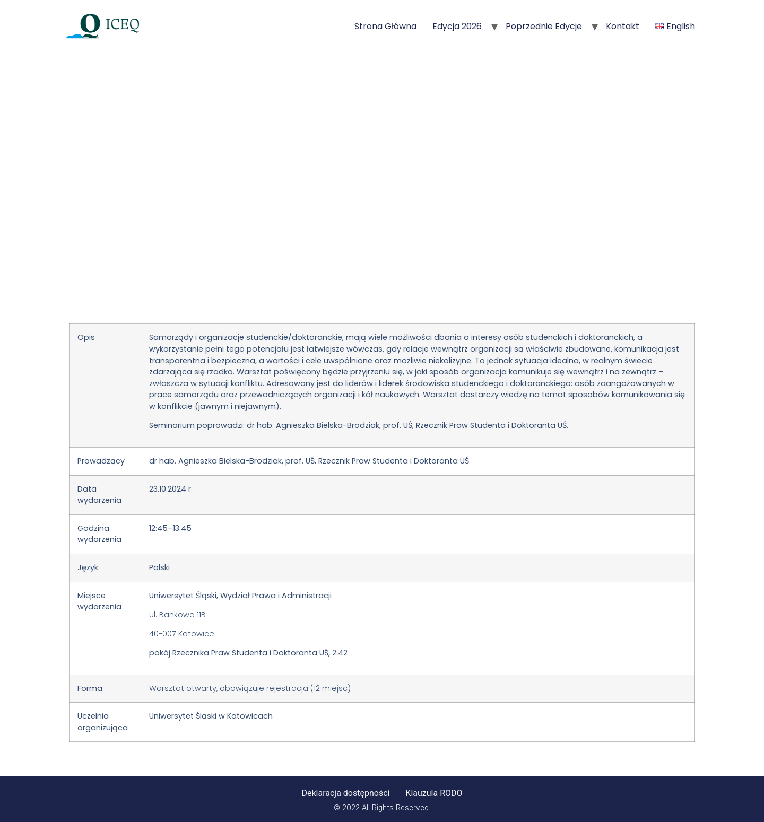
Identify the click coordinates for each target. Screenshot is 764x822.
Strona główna (385, 26)
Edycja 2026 (457, 26)
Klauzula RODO (433, 793)
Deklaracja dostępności (345, 793)
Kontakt (622, 26)
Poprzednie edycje (544, 26)
